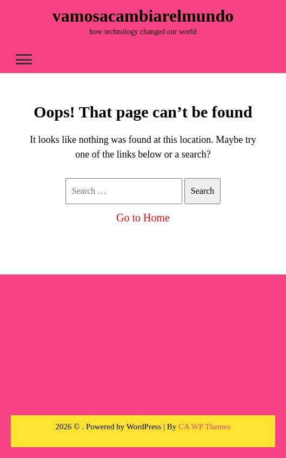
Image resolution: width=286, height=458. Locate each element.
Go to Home (143, 218)
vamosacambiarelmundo (143, 15)
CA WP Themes (204, 426)
